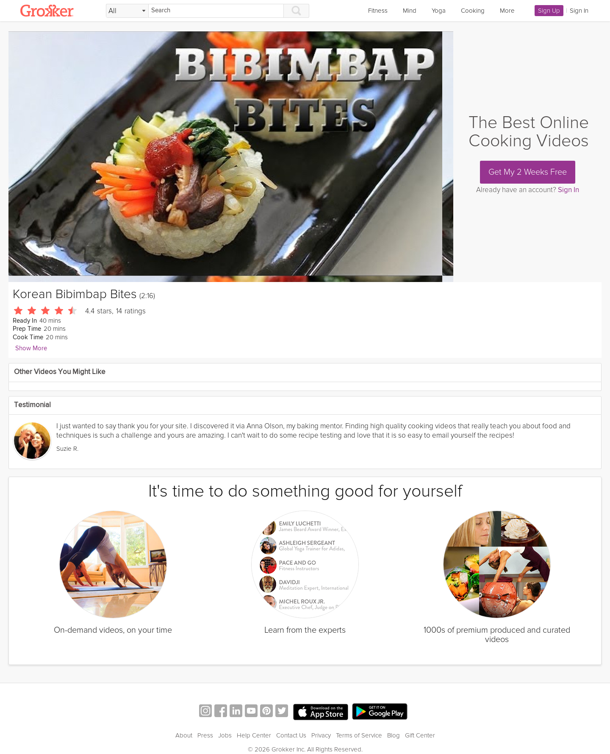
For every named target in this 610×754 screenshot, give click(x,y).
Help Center (254, 735)
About (183, 735)
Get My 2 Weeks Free (527, 172)
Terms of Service (359, 735)
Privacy (321, 735)
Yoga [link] (439, 10)
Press (205, 735)
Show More (31, 348)
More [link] (507, 10)
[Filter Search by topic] (127, 11)
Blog (393, 735)
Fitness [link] (378, 10)
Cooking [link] (473, 10)
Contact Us (291, 735)
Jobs (225, 735)
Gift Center (420, 735)
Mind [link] (409, 10)
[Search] (216, 11)
